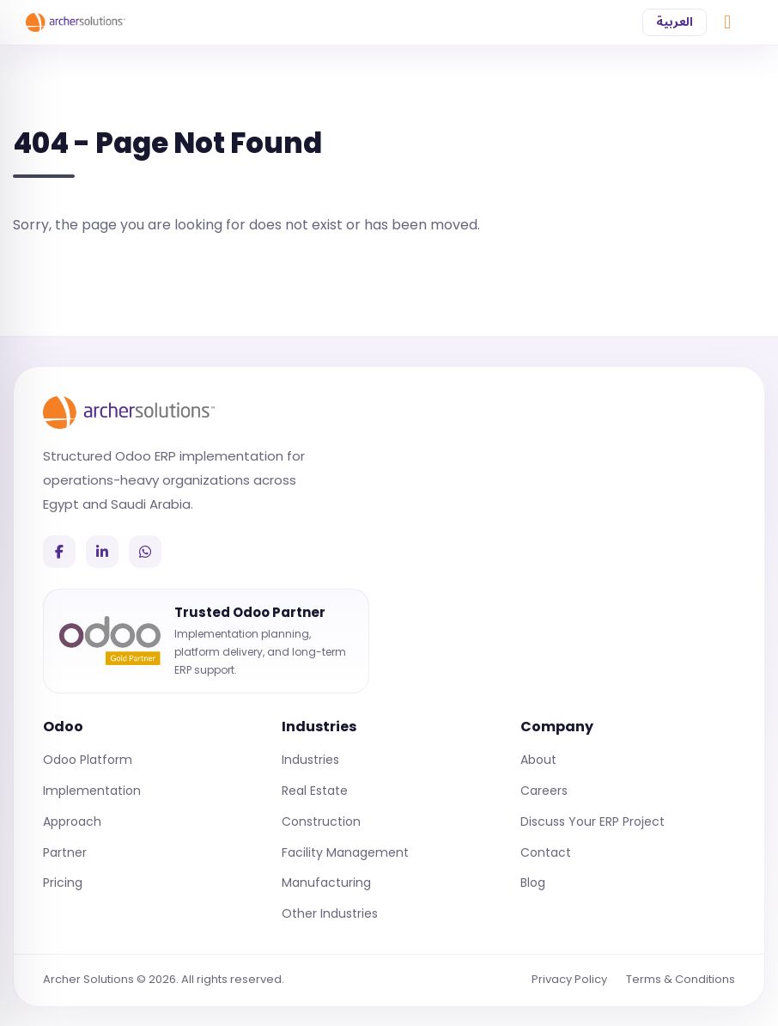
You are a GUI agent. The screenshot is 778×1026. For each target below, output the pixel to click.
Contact (545, 852)
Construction (321, 821)
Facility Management (345, 852)
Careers (544, 790)
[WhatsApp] (145, 551)
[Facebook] (59, 551)
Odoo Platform (87, 759)
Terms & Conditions (680, 979)
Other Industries (330, 913)
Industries (310, 759)
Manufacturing (326, 882)
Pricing (62, 882)
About (538, 759)
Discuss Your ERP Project (592, 821)
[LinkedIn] (102, 551)
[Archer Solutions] (129, 412)
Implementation (92, 790)
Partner (65, 852)
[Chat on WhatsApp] (727, 22)
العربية (674, 21)
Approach (72, 821)
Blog (532, 882)
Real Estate (315, 790)
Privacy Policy (569, 979)
